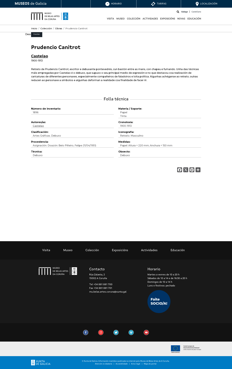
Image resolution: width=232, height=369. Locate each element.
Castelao (39, 56)
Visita (110, 19)
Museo (120, 19)
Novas (181, 19)
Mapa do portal (150, 364)
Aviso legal (135, 364)
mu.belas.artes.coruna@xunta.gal (107, 292)
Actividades (150, 19)
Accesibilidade (122, 364)
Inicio (34, 28)
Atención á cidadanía (103, 364)
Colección (133, 19)
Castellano (196, 12)
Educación (194, 19)
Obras (58, 28)
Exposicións (167, 19)
